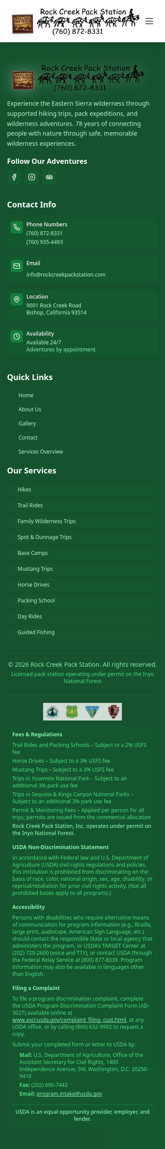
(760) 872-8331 (44, 233)
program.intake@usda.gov (69, 1093)
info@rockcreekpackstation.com (66, 274)
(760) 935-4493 (44, 242)
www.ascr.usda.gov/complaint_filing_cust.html (69, 1019)
